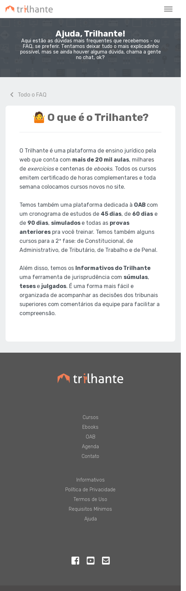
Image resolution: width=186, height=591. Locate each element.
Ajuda (90, 519)
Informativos (90, 480)
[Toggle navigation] (168, 9)
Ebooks (90, 427)
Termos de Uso (90, 499)
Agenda (90, 447)
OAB (90, 437)
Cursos (91, 417)
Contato (90, 456)
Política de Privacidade (90, 490)
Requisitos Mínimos (90, 509)
